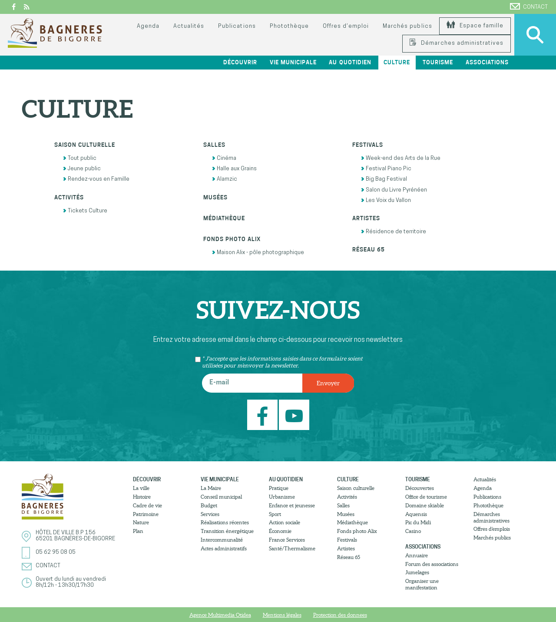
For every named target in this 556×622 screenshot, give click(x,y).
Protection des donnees (340, 615)
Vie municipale (293, 62)
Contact (529, 6)
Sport (275, 514)
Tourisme (438, 62)
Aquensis (416, 514)
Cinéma (224, 158)
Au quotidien (350, 62)
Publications (236, 26)
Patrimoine (146, 514)
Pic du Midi (418, 522)
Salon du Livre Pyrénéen (394, 190)
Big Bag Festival (384, 179)
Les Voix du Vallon (386, 200)
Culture (397, 62)
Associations (487, 62)
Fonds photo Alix (232, 239)
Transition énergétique (227, 531)
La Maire (211, 488)
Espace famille (475, 26)
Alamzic (224, 179)
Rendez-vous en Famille (96, 179)
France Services (287, 540)
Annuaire (416, 555)
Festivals (367, 145)
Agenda (148, 26)
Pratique (278, 488)
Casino (413, 531)
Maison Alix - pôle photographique (258, 252)
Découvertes (419, 488)
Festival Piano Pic (386, 169)
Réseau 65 (368, 249)
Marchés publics (407, 26)
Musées (215, 197)
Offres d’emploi (346, 26)
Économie (280, 531)
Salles (214, 145)
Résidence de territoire (393, 232)
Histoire (142, 497)
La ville (141, 488)
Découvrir (240, 62)
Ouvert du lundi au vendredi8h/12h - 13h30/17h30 (71, 582)
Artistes (366, 218)
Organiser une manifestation (422, 584)
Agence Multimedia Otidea (220, 615)
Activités (69, 197)
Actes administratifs (224, 548)
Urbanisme (282, 497)
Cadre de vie (147, 505)
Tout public (79, 158)
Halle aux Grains (234, 169)
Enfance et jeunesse (292, 505)
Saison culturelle (84, 145)
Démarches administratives (456, 43)
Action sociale (284, 522)
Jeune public (82, 169)
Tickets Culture (85, 211)
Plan (138, 531)
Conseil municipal (221, 497)
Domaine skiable (424, 505)
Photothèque (289, 26)
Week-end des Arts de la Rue (400, 158)
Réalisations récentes (225, 522)
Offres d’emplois (491, 529)
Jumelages (417, 572)
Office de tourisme (426, 497)
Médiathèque (224, 218)
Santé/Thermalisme (292, 548)
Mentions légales (282, 615)
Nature (141, 522)
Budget (209, 505)
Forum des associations (431, 564)
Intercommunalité (222, 540)
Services (210, 514)
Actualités (188, 26)
